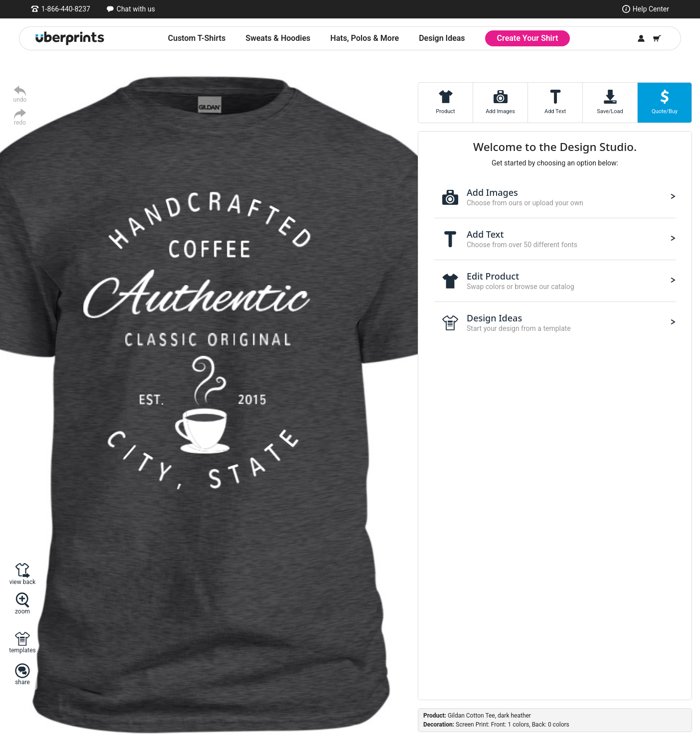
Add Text (555, 111)
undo (20, 99)
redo (20, 122)
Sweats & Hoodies (277, 38)
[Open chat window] (130, 9)
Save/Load (610, 111)
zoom (22, 611)
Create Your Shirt (527, 38)
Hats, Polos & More (365, 38)
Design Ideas (442, 38)
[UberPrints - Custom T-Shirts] (70, 38)
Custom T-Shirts (197, 38)
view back (22, 582)
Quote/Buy (665, 111)
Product (445, 111)
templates (22, 650)
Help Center (651, 9)
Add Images (500, 111)
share (22, 682)
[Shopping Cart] (657, 38)
